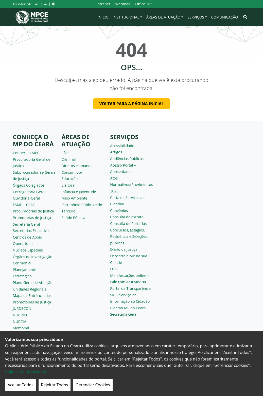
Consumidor (71, 172)
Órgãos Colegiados (29, 185)
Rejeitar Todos (54, 385)
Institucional (126, 17)
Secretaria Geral (26, 224)
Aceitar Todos (20, 385)
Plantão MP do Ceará (128, 307)
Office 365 (143, 4)
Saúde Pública (73, 217)
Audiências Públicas (127, 158)
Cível (65, 152)
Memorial (21, 328)
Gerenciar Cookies (93, 385)
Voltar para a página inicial (131, 103)
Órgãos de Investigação (32, 256)
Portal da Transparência (130, 288)
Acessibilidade (122, 145)
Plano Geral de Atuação (33, 282)
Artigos (116, 152)
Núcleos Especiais (28, 250)
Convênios (119, 210)
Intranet (103, 4)
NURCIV (19, 321)
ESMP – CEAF (24, 204)
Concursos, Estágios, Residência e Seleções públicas (128, 236)
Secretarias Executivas (31, 230)
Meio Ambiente (74, 198)
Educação (69, 178)
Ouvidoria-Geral (26, 198)
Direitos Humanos (76, 165)
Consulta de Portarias (128, 223)
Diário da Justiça (123, 249)
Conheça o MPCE (27, 152)
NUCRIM (20, 315)
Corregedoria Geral (29, 191)
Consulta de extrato (127, 216)
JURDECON (22, 308)
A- (45, 4)
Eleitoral (68, 185)
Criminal (68, 159)
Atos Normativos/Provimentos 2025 (131, 184)
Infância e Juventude (78, 191)
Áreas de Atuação (163, 17)
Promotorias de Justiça (32, 217)
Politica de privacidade (26, 372)
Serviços (195, 17)
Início (103, 17)
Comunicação (224, 17)
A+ (36, 4)
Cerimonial (22, 263)
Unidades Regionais (29, 289)
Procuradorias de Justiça (33, 211)
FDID (114, 268)
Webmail (122, 4)
